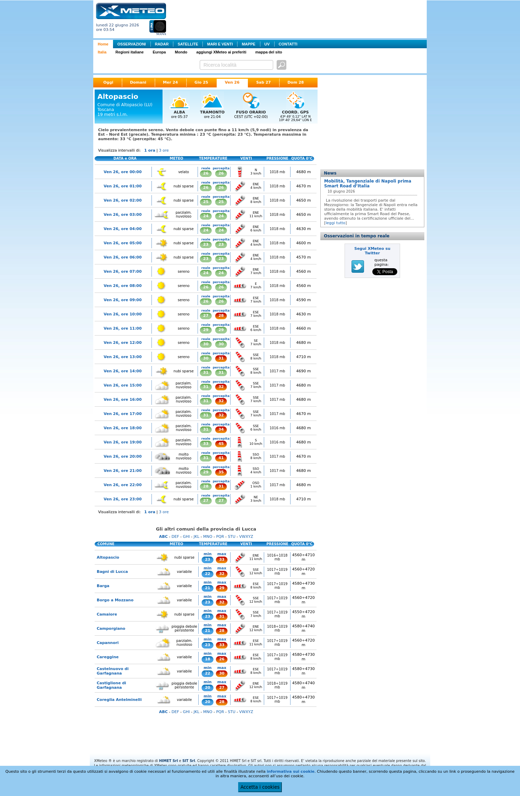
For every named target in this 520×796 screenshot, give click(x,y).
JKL (196, 536)
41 (221, 458)
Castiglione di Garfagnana (111, 685)
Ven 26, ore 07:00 (123, 271)
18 (207, 659)
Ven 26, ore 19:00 (123, 442)
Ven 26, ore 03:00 (123, 214)
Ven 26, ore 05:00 (123, 243)
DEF (175, 536)
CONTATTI (288, 44)
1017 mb (277, 371)
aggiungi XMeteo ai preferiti (221, 52)
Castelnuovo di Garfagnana (113, 671)
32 (221, 386)
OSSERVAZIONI (132, 44)
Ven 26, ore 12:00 (123, 342)
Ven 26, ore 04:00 (123, 229)
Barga (103, 586)
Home (103, 44)
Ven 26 (232, 82)
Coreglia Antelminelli (119, 699)
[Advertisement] (298, 18)
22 (207, 573)
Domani (138, 82)
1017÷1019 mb (277, 571)
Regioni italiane (129, 52)
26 (205, 173)
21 (207, 588)
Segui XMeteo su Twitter (372, 250)
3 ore (164, 150)
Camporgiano (111, 628)
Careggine (108, 657)
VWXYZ (246, 536)
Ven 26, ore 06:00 (123, 257)
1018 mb (277, 172)
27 (205, 315)
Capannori (108, 643)
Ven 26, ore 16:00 (123, 399)
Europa (159, 52)
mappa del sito (268, 52)
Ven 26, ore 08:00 (123, 285)
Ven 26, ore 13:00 (123, 357)
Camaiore (107, 614)
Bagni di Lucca (112, 571)
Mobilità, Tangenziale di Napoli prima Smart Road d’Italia (367, 183)
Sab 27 (263, 82)
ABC (163, 536)
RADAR (162, 44)
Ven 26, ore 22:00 (123, 485)
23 (205, 244)
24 (205, 216)
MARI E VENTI (220, 44)
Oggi (108, 82)
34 (221, 429)
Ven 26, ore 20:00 (123, 456)
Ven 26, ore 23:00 (123, 499)
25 (205, 202)
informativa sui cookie (290, 771)
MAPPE (248, 44)
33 (205, 443)
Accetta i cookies (260, 787)
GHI (186, 536)
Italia (102, 52)
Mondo (181, 52)
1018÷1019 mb (277, 628)
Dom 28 (295, 82)
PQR (220, 536)
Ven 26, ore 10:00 (123, 314)
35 (221, 472)
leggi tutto (335, 223)
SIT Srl (188, 761)
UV (267, 44)
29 (205, 330)
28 (221, 315)
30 (205, 344)
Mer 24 (170, 82)
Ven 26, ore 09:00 (123, 300)
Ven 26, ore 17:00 (123, 414)
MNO (207, 536)
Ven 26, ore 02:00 (123, 200)
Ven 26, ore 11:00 (123, 328)
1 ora (149, 150)
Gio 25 (201, 82)
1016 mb (277, 428)
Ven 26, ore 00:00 (123, 172)
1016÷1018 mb (277, 557)
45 (221, 443)
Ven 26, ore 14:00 (123, 371)
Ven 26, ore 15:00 (123, 385)
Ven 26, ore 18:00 (123, 428)
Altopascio (108, 557)
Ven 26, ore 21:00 (123, 470)
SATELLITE (187, 44)
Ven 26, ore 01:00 (123, 186)
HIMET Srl (168, 761)
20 (207, 687)
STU (231, 536)
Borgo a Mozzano (115, 600)
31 (221, 358)
